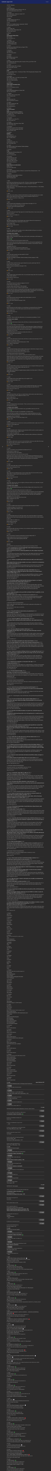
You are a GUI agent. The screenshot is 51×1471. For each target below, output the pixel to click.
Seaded (47, 1)
